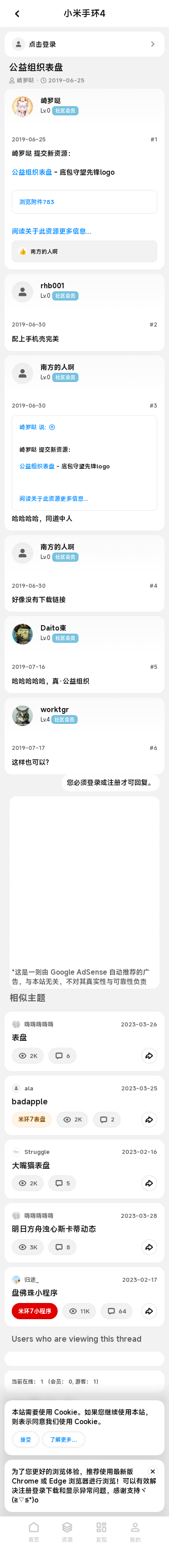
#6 (153, 747)
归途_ (31, 1280)
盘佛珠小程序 (35, 1293)
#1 (154, 139)
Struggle (37, 1152)
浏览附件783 (36, 202)
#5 (153, 666)
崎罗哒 (25, 80)
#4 (153, 585)
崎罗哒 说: (32, 427)
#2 (153, 324)
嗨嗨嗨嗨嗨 (39, 1024)
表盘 (19, 1037)
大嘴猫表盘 (31, 1165)
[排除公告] (152, 1471)
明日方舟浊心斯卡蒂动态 (54, 1229)
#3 (153, 405)
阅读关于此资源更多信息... (51, 231)
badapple (30, 1101)
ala (28, 1088)
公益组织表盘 (32, 172)
